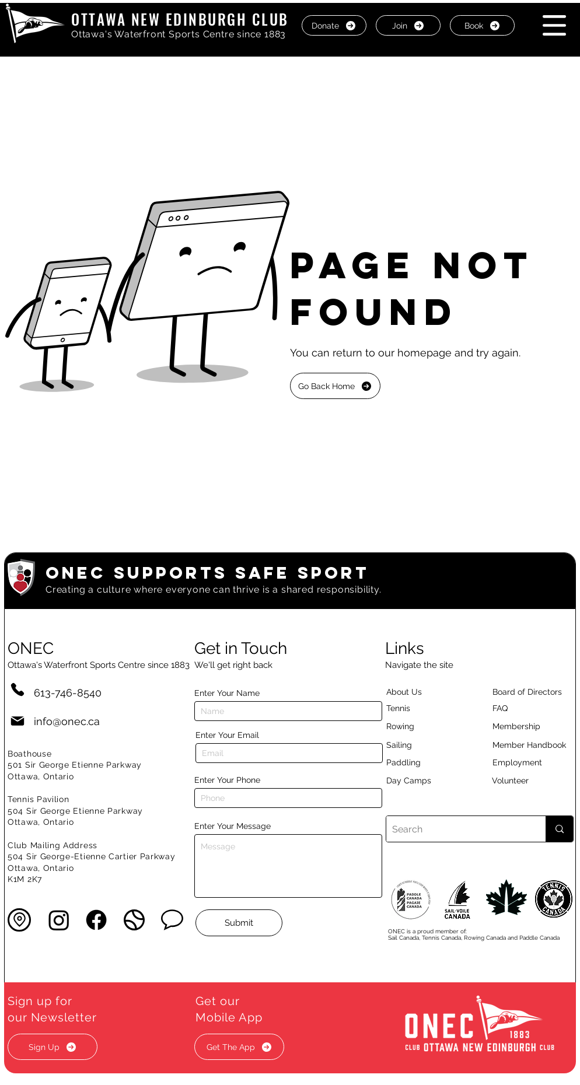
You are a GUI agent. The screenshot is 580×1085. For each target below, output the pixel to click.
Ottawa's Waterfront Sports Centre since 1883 (178, 34)
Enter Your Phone (227, 780)
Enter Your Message (232, 826)
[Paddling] (416, 762)
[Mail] (17, 721)
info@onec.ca (67, 721)
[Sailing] (421, 744)
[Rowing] (411, 726)
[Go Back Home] (335, 386)
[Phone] (17, 689)
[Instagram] (59, 920)
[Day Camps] (421, 780)
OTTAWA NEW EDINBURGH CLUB (180, 19)
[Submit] (238, 922)
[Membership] (522, 726)
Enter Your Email (227, 735)
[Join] (408, 25)
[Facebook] (96, 920)
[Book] (482, 25)
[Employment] (530, 762)
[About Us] (424, 691)
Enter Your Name (227, 693)
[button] (554, 25)
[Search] (456, 829)
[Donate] (334, 25)
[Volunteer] (530, 780)
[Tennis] (405, 708)
